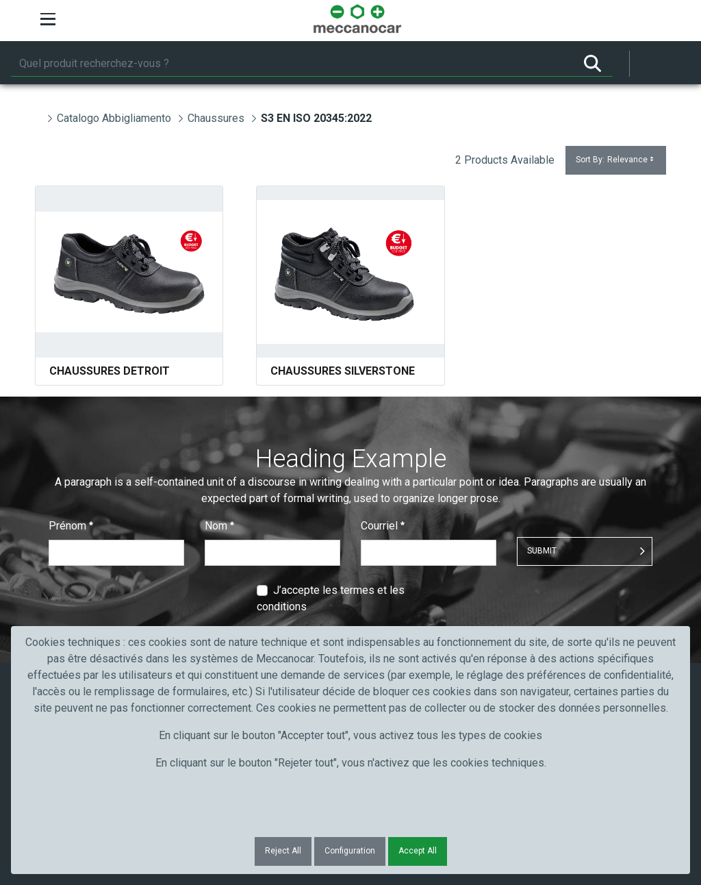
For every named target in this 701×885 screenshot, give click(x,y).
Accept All (417, 851)
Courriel (383, 525)
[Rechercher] (291, 64)
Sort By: (616, 160)
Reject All (283, 851)
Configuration (349, 851)
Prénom (71, 525)
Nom (219, 525)
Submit (542, 551)
